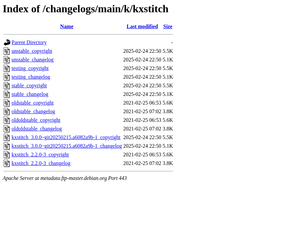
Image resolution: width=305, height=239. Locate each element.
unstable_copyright (32, 51)
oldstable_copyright (33, 103)
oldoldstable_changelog (37, 128)
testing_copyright (30, 68)
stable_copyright (29, 85)
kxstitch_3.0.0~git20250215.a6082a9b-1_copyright (66, 137)
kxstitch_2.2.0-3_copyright (40, 154)
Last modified (142, 26)
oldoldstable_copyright (36, 120)
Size (168, 26)
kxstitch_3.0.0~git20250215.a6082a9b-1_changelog (67, 146)
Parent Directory (29, 42)
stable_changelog (30, 94)
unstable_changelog (33, 59)
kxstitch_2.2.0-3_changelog (41, 163)
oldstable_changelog (33, 111)
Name (66, 26)
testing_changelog (31, 77)
